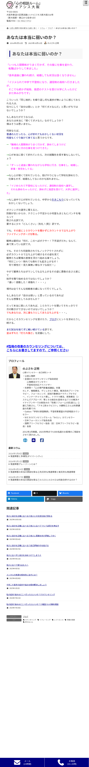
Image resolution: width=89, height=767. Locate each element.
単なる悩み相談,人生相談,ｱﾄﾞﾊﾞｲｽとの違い (25, 750)
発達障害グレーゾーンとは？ (23, 464)
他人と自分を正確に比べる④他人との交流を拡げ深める (29, 516)
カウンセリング (30, 620)
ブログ (53, 319)
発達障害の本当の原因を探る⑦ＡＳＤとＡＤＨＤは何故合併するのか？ (43, 480)
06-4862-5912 (24, 21)
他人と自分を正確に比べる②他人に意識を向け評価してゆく (31, 536)
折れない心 (29, 622)
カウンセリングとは (16, 734)
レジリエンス (59, 620)
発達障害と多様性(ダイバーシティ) (26, 456)
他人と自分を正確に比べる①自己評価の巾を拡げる (28, 545)
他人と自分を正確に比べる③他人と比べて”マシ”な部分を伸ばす (33, 526)
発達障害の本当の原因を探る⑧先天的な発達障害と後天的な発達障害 (42, 472)
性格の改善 (71, 620)
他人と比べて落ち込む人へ (17, 565)
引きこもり (58, 199)
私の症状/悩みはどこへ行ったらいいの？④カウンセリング (31, 594)
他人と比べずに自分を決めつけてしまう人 (24, 555)
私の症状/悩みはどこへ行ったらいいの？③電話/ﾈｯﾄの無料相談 (33, 604)
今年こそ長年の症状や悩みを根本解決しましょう (27, 585)
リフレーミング (45, 620)
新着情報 (12, 724)
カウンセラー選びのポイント (20, 740)
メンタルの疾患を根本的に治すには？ (22, 575)
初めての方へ (13, 729)
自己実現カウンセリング (18, 756)
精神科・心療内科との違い (19, 745)
